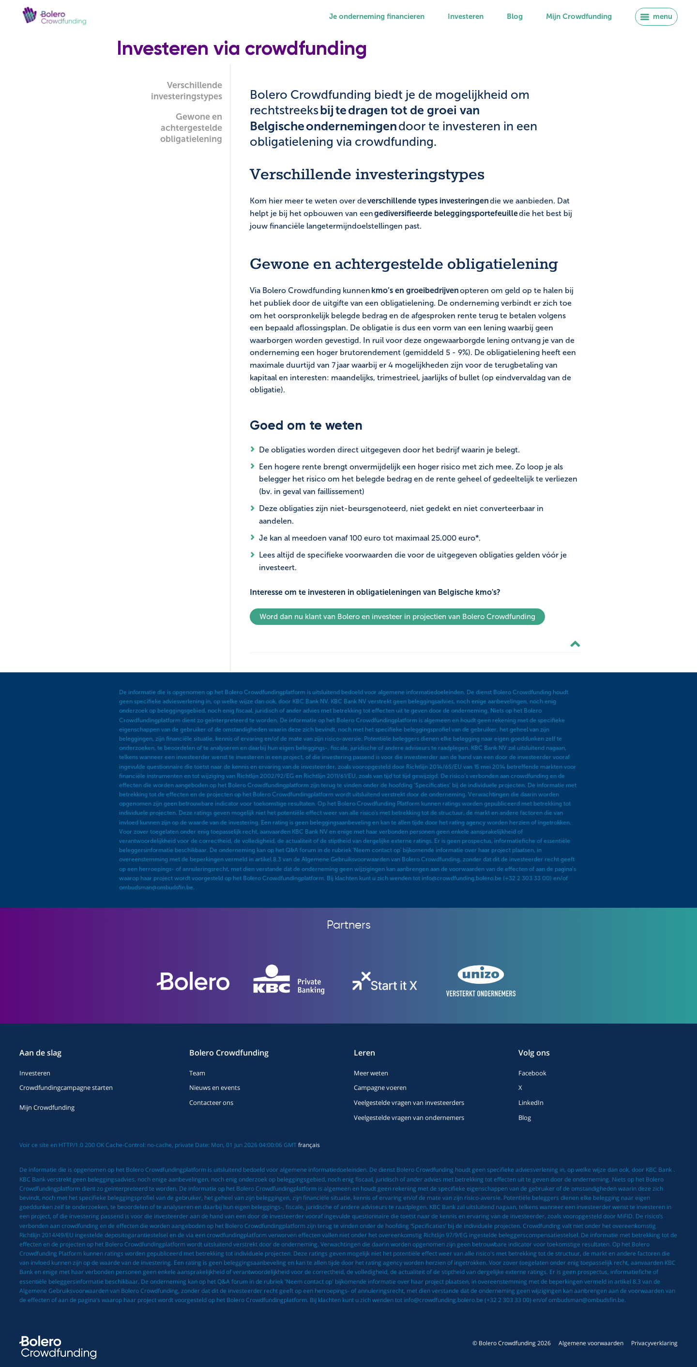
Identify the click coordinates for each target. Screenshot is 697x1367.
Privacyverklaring (654, 1343)
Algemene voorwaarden (591, 1343)
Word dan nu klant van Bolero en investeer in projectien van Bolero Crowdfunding (397, 616)
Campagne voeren (380, 1087)
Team (197, 1073)
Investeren (466, 16)
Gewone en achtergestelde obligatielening (191, 128)
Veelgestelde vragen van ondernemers (409, 1117)
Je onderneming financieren (376, 16)
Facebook (532, 1073)
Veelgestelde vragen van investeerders (409, 1102)
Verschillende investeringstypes (186, 91)
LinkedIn (531, 1102)
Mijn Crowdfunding (579, 16)
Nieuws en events (214, 1087)
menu (656, 16)
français (309, 1145)
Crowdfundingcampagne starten (66, 1087)
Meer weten (371, 1073)
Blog (515, 16)
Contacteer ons (211, 1102)
